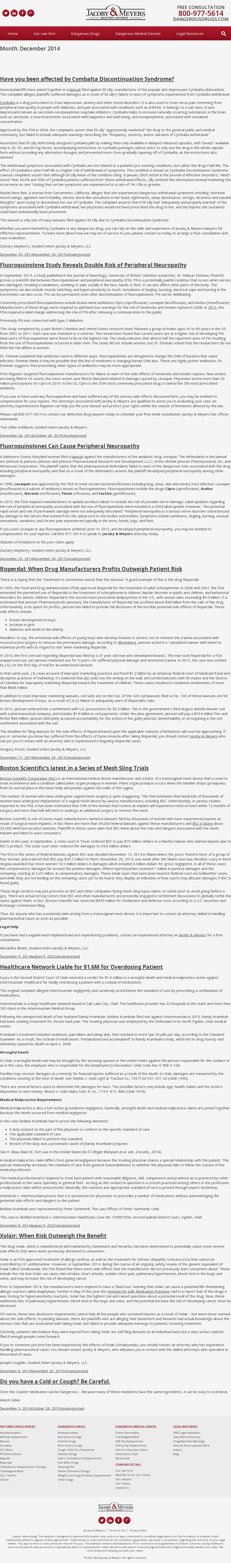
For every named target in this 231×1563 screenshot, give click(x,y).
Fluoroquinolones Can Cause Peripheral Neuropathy (69, 446)
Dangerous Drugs (85, 33)
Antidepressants (10, 1432)
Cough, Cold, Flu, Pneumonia (76, 1449)
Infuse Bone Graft (127, 1454)
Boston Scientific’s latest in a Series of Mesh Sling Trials (74, 768)
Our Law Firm (44, 33)
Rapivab (5, 1458)
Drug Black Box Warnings (188, 1441)
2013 (212, 307)
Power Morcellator (127, 1432)
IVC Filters (6, 1449)
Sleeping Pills (66, 1467)
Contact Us (122, 1487)
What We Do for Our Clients (133, 1475)
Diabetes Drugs (67, 1454)
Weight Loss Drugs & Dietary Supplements (84, 1475)
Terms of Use (117, 1530)
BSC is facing (202, 823)
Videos (177, 1449)
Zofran (4, 1479)
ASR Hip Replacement (13, 1437)
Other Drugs (65, 1479)
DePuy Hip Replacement (131, 1445)
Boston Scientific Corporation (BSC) (28, 778)
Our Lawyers (124, 1479)
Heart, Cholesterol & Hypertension (80, 1458)
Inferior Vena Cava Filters (131, 1449)
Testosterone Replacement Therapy (23, 1467)
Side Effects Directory (186, 1437)
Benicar (5, 1441)
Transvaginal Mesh (11, 1471)
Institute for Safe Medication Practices (138, 1291)
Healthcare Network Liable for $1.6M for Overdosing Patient (81, 966)
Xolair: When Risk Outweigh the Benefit (53, 1235)
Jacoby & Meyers (204, 736)
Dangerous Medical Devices (138, 33)
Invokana (5, 1445)
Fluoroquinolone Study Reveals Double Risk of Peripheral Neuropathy (93, 265)
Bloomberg (127, 642)
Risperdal (6, 1462)
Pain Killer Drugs (68, 1462)
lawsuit (75, 89)
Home (13, 33)
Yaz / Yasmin (8, 1475)
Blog (176, 1454)
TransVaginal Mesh (127, 1437)
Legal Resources (190, 33)
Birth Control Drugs (70, 1445)
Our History (123, 1483)
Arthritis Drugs (67, 1441)
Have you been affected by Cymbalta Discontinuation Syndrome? (87, 79)
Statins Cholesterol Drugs (73, 1471)
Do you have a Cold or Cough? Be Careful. (55, 1381)
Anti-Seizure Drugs (69, 1437)
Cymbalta (7, 102)
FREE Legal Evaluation (186, 1432)
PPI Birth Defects (10, 1454)
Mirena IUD (123, 1458)
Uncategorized (78, 254)
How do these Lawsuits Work (191, 1445)
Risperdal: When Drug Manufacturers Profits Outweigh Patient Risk (91, 569)
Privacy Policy (138, 1530)
